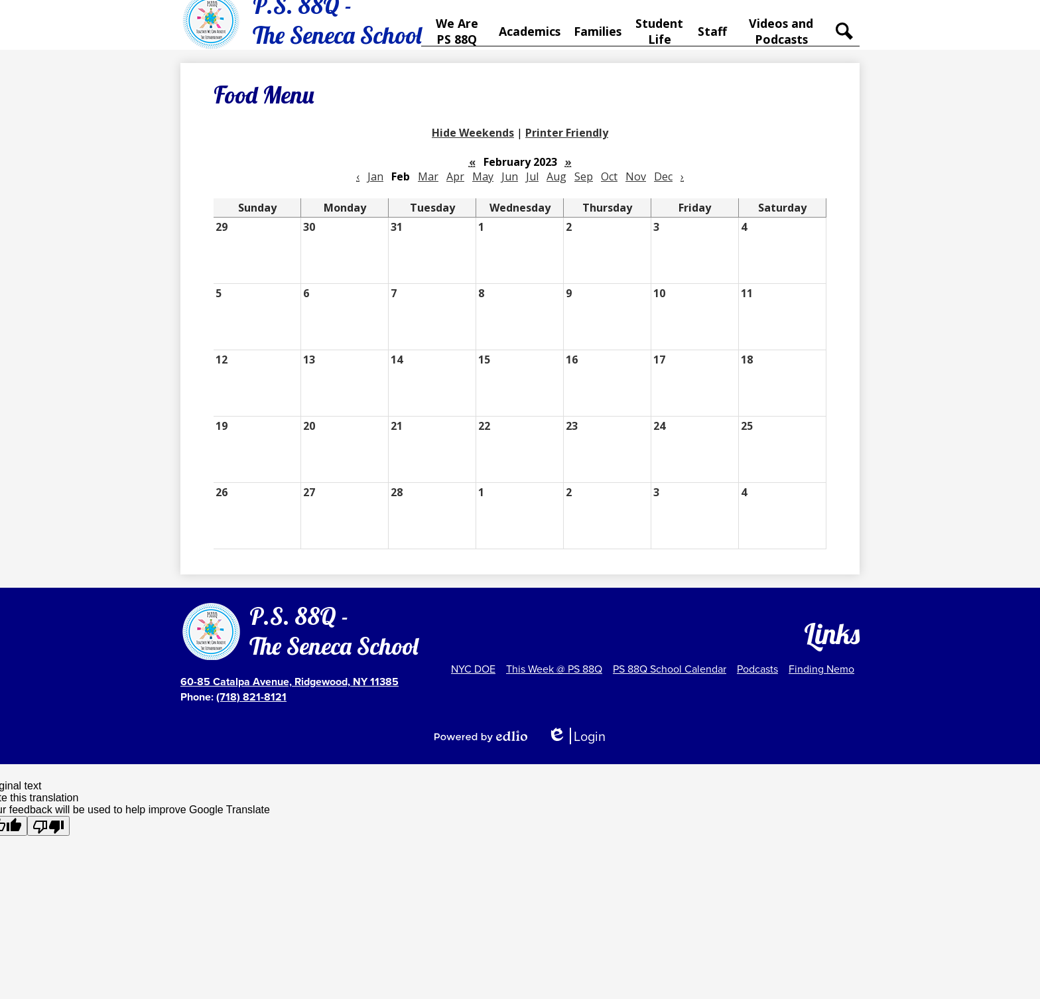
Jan (375, 185)
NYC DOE (473, 668)
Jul (532, 185)
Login (576, 736)
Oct (609, 185)
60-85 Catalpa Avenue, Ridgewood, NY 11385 (289, 681)
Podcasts (757, 668)
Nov (635, 185)
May (482, 185)
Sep (583, 185)
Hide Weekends (473, 141)
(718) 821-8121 (251, 696)
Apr (455, 185)
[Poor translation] (48, 826)
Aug (556, 185)
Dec (663, 185)
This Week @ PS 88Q (554, 668)
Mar (428, 185)
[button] (458, 35)
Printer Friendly (566, 141)
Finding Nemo (821, 668)
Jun (509, 185)
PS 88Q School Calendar (669, 668)
